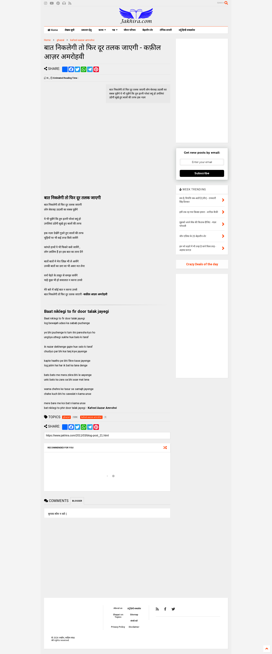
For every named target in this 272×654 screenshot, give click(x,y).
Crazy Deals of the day (202, 264)
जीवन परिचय (129, 30)
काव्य (102, 30)
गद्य (115, 30)
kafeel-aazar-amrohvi (82, 40)
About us (117, 608)
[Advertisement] (73, 108)
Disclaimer (134, 627)
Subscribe (201, 173)
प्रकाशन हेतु (86, 30)
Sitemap (134, 614)
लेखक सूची (69, 30)
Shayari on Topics (118, 615)
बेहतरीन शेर (147, 30)
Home (53, 30)
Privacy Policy (118, 627)
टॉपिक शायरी (166, 30)
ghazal (60, 40)
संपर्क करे (134, 621)
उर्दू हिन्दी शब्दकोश (187, 30)
